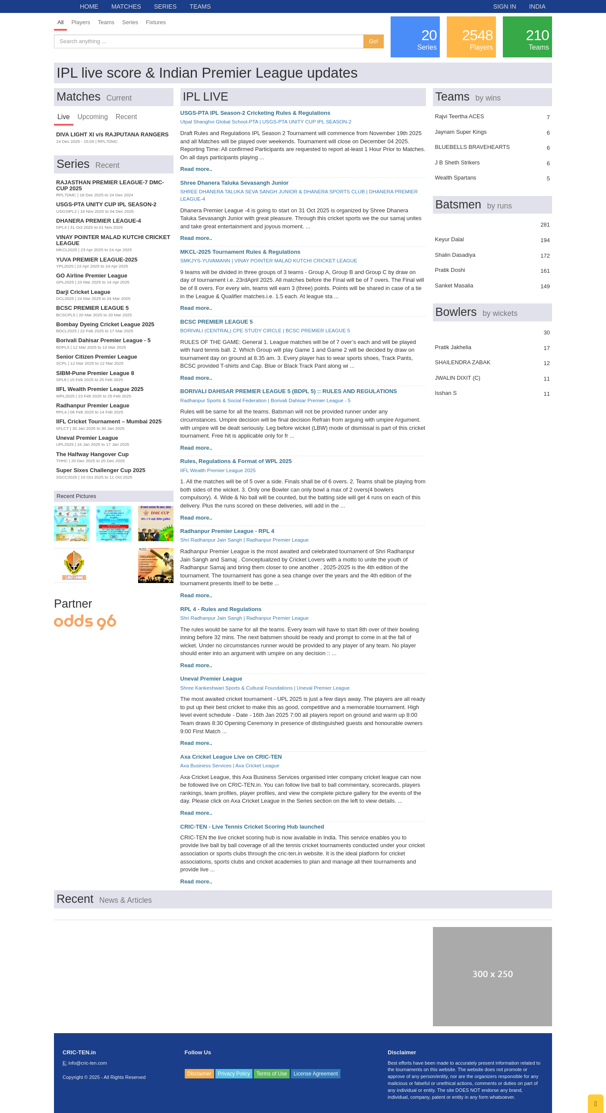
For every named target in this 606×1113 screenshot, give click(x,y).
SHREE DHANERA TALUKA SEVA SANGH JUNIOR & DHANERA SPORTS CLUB (272, 191)
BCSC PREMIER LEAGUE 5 (216, 321)
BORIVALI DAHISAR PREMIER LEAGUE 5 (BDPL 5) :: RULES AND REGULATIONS (288, 391)
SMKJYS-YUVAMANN (205, 260)
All (60, 22)
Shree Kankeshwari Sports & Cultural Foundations (236, 688)
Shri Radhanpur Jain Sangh (211, 539)
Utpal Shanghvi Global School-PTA (219, 121)
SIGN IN (504, 6)
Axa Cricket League (257, 765)
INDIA (537, 6)
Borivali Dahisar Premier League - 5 (310, 400)
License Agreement (316, 1074)
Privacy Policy (234, 1074)
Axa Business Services (206, 765)
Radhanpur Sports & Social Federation (223, 400)
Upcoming (93, 116)
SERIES (165, 6)
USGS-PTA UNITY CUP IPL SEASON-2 (306, 121)
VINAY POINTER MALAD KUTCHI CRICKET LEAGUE (295, 260)
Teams (106, 22)
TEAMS (200, 6)
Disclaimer (199, 1074)
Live (63, 116)
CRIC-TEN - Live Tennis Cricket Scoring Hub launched (252, 826)
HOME (89, 6)
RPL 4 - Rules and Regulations (221, 609)
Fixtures (156, 22)
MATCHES (126, 6)
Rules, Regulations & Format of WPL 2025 (236, 461)
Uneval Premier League (211, 678)
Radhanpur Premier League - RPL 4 (227, 531)
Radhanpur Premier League (277, 539)
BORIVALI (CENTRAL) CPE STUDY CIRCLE (231, 330)
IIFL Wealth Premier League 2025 (218, 470)
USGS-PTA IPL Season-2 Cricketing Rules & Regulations (255, 113)
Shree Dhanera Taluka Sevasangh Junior (234, 183)
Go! (373, 41)
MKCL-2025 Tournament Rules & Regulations (240, 252)
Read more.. (196, 169)
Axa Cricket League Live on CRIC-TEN (231, 757)
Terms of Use (271, 1074)
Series (130, 22)
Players (80, 22)
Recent (126, 116)
